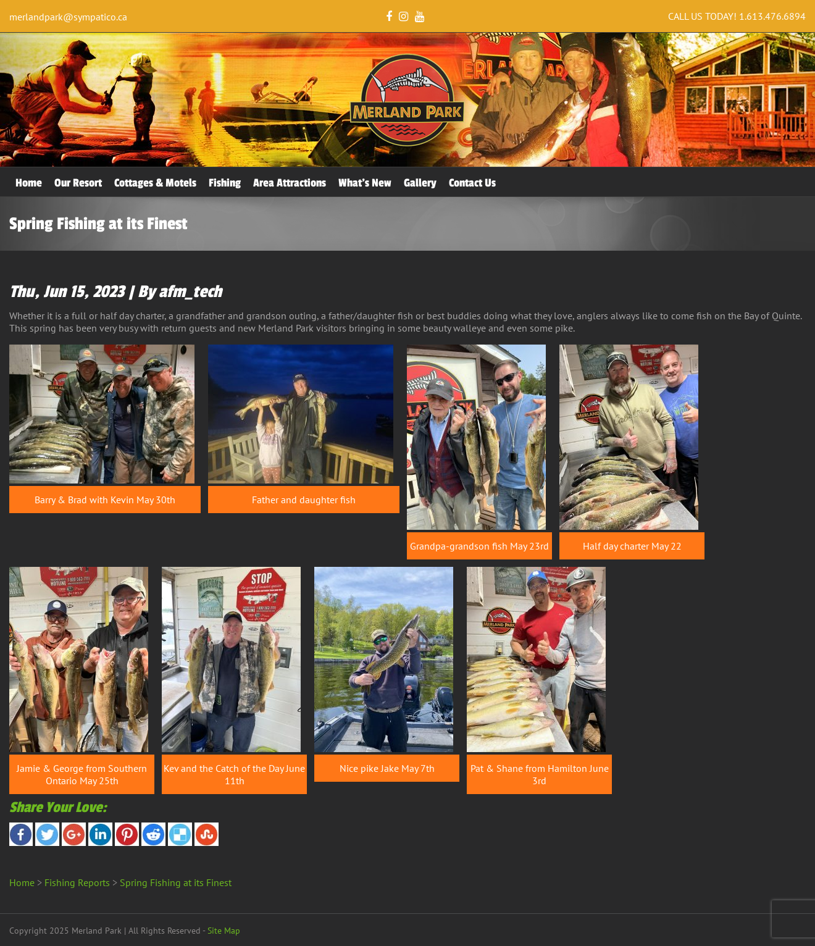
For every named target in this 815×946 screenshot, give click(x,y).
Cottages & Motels (155, 183)
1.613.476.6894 (772, 16)
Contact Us (472, 183)
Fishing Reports (77, 882)
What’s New (364, 183)
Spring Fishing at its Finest (176, 882)
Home (28, 183)
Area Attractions (289, 183)
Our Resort (78, 183)
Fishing (225, 183)
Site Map (223, 930)
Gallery (420, 183)
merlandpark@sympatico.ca (68, 16)
